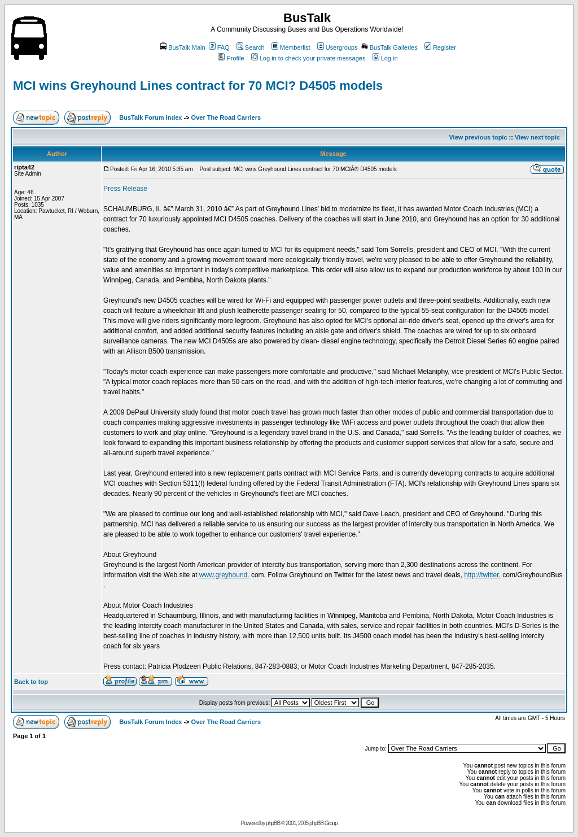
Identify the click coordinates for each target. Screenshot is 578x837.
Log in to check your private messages (308, 58)
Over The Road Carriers (226, 117)
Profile (231, 58)
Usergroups (337, 47)
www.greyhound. (224, 575)
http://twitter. (482, 575)
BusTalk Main (182, 47)
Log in (385, 58)
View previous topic (478, 137)
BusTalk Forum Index (150, 117)
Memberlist (291, 47)
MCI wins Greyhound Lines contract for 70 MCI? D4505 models (198, 86)
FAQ (219, 47)
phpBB (273, 823)
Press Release (125, 189)
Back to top (31, 681)
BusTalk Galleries (389, 47)
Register (440, 47)
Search (251, 47)
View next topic (537, 137)
